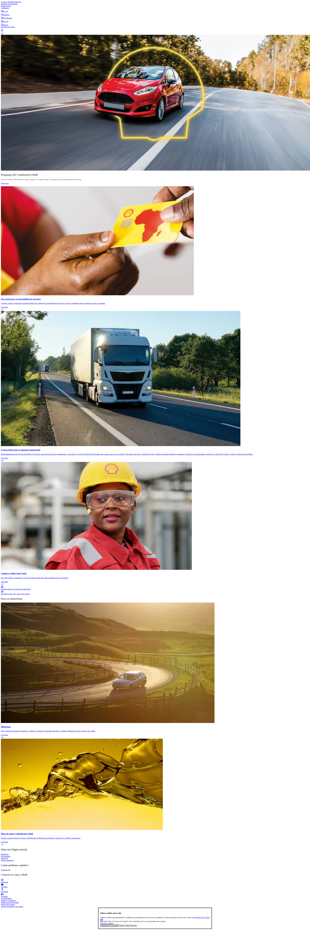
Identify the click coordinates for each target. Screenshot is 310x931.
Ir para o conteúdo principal (11, 2)
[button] (155, 8)
